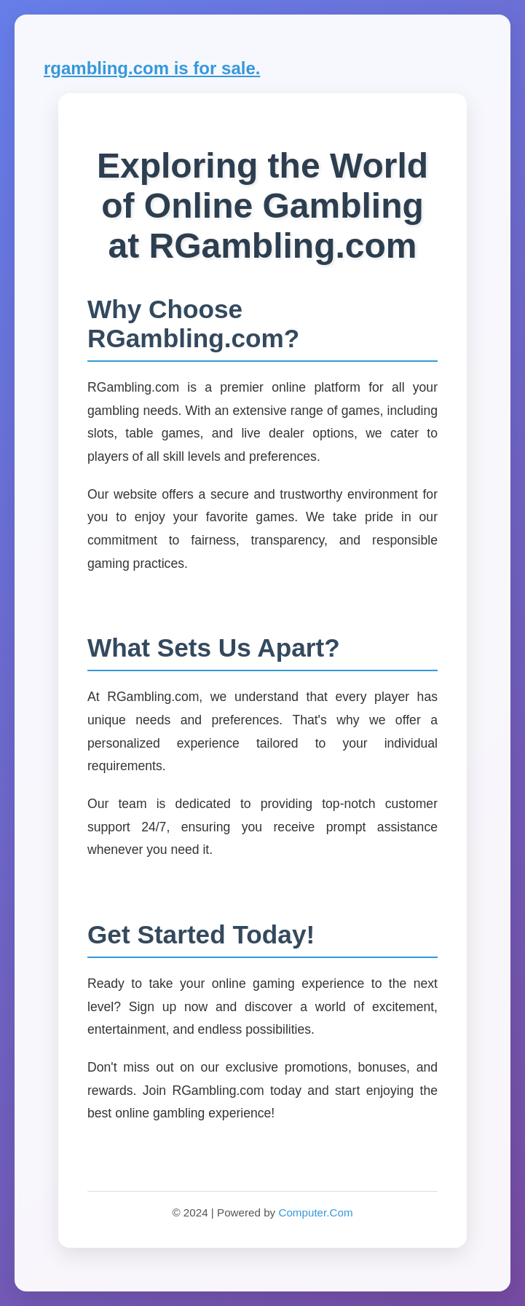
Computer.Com (315, 1212)
